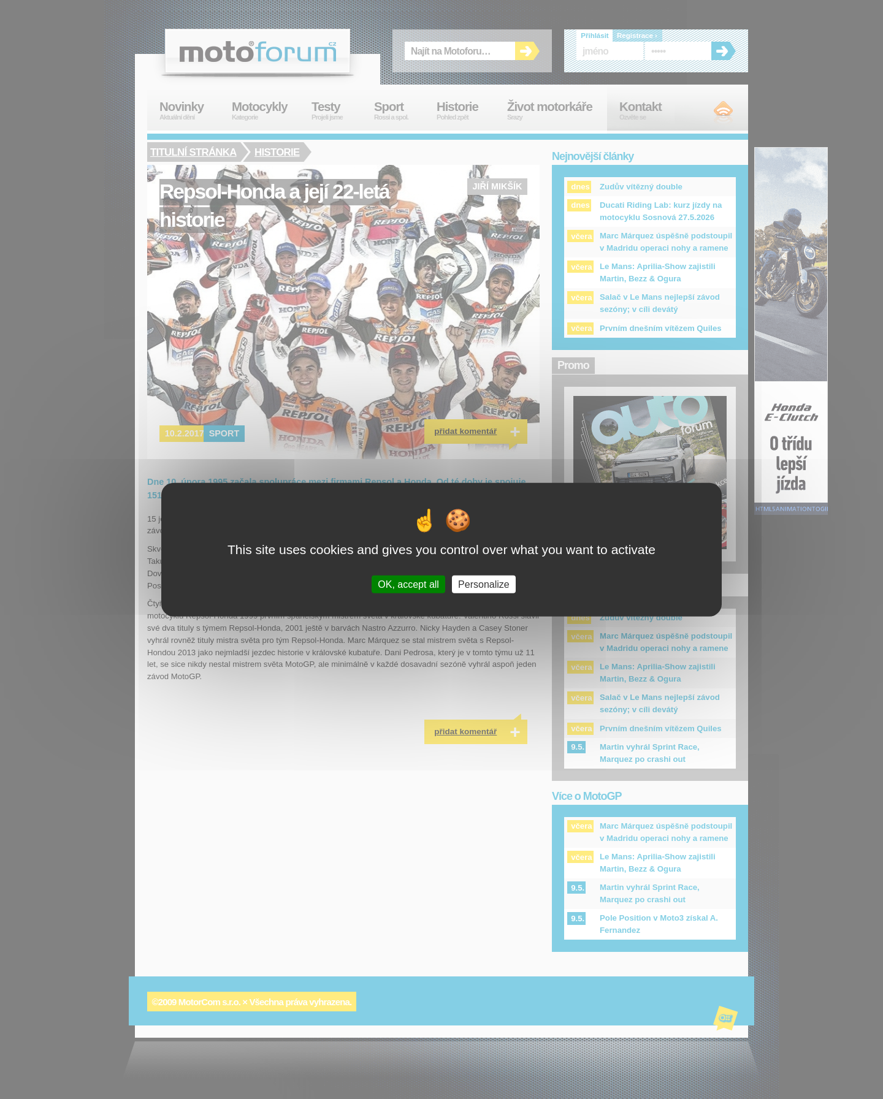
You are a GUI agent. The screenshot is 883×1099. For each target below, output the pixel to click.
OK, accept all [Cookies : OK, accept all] (408, 584)
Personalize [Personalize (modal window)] (484, 584)
